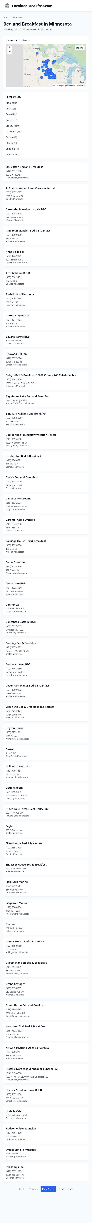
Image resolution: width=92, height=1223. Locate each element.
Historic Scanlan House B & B (24, 1090)
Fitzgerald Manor (16, 903)
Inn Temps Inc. (15, 1167)
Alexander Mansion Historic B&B (26, 209)
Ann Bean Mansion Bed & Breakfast (28, 230)
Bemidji (11, 114)
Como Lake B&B (16, 583)
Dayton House (15, 728)
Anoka (11, 108)
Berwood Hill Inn (16, 354)
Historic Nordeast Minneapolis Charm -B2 (32, 1069)
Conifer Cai (12, 604)
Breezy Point (14, 125)
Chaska (11, 143)
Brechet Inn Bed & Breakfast (23, 456)
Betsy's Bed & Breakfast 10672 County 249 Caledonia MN (41, 375)
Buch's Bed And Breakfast (22, 477)
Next (61, 1189)
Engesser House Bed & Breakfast (26, 864)
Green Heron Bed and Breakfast (25, 1005)
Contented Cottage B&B (21, 622)
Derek (9, 749)
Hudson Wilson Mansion (21, 1128)
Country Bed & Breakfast (21, 643)
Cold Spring (13, 154)
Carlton (11, 137)
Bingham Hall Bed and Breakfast (26, 413)
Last (70, 1189)
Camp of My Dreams (18, 498)
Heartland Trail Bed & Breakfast (25, 1026)
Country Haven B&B (18, 664)
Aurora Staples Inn (17, 315)
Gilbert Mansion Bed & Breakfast (26, 962)
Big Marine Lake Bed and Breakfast (28, 396)
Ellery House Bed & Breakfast (24, 843)
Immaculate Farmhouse (21, 1149)
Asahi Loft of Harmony (20, 294)
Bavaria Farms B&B (18, 336)
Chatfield (12, 148)
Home (6, 17)
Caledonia (13, 131)
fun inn (10, 924)
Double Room (14, 787)
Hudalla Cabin (14, 1111)
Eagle (9, 826)
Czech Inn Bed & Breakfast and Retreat (30, 706)
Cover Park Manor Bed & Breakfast (27, 685)
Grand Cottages (15, 984)
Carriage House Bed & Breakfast (26, 541)
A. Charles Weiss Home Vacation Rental (30, 188)
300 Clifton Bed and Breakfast (24, 167)
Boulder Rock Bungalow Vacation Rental (31, 434)
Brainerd (12, 120)
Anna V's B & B (15, 251)
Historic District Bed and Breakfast (27, 1047)
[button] (53, 77)
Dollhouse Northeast (19, 766)
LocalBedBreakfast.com (32, 5)
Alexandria (13, 102)
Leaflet (57, 85)
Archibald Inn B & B (18, 273)
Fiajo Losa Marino (17, 881)
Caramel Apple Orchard (20, 519)
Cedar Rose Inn (15, 562)
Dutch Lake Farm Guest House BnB (27, 809)
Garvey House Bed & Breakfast (25, 941)
